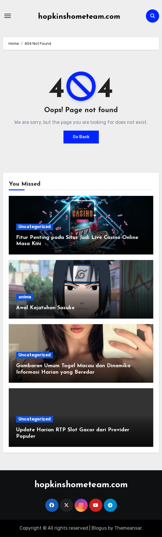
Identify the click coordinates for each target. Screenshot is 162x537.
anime (24, 297)
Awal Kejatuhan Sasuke (45, 308)
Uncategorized (34, 226)
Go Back (81, 136)
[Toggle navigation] (7, 15)
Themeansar (128, 528)
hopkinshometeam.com (79, 17)
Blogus (99, 528)
